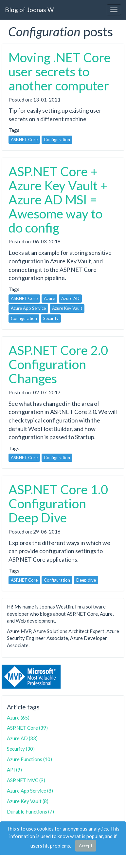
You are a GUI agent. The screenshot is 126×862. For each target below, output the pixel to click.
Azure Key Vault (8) (27, 801)
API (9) (14, 770)
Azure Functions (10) (29, 759)
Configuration (57, 139)
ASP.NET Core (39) (27, 728)
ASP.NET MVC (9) (26, 780)
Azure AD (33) (22, 738)
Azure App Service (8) (30, 791)
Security (51, 318)
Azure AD (70, 298)
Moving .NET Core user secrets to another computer (60, 71)
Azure (49, 298)
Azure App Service (28, 308)
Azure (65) (18, 718)
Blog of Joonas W (29, 9)
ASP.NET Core (24, 139)
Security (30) (21, 749)
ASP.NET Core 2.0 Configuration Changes (58, 364)
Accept (85, 845)
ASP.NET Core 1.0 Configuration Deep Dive (58, 503)
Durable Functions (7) (30, 812)
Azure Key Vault (67, 308)
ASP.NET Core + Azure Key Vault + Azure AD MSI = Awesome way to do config (58, 199)
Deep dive (86, 580)
